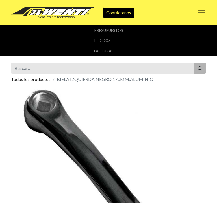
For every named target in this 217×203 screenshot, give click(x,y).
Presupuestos (108, 30)
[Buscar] (200, 68)
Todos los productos (31, 79)
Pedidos (102, 40)
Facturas (104, 51)
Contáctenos (118, 12)
